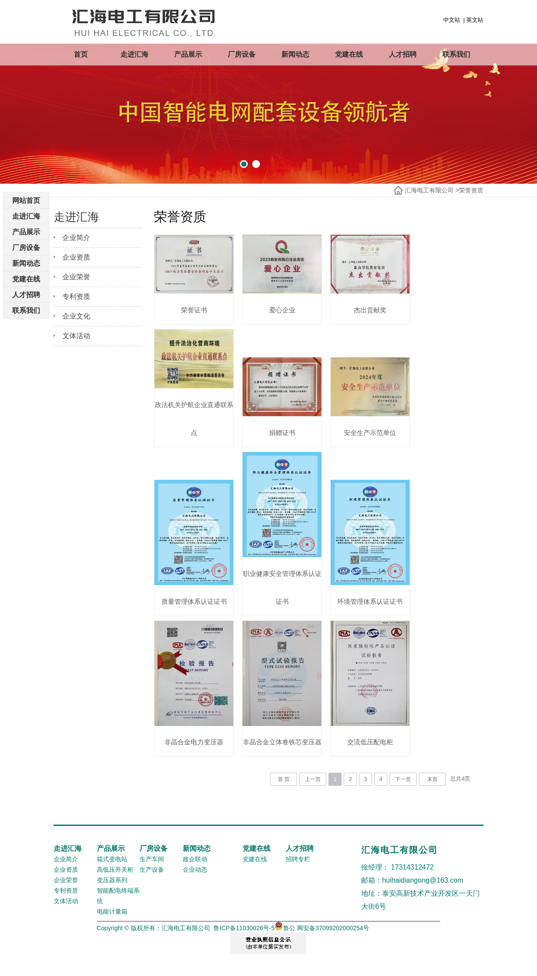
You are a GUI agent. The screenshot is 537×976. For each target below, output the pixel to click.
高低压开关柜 (115, 882)
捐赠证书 (276, 427)
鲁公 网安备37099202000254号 (321, 940)
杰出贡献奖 (361, 307)
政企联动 (195, 871)
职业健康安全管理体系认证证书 (276, 577)
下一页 (403, 792)
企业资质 (76, 257)
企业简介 (76, 237)
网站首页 (26, 200)
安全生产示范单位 (361, 427)
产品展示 (188, 54)
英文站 (474, 20)
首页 (81, 54)
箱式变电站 (112, 871)
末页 (432, 792)
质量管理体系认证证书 (192, 591)
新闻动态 (295, 54)
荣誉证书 (192, 307)
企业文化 (76, 316)
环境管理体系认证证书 (360, 591)
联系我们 (456, 54)
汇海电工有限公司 (429, 190)
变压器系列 (112, 892)
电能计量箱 (112, 924)
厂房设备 (242, 54)
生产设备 (152, 882)
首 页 (284, 792)
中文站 (451, 20)
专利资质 (76, 296)
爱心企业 (276, 307)
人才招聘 (403, 54)
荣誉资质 (471, 190)
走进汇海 (134, 54)
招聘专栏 (298, 871)
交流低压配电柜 (361, 754)
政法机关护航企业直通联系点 (192, 413)
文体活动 (76, 335)
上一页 (313, 792)
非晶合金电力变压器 (192, 754)
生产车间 (152, 871)
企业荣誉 (76, 277)
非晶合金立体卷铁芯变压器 (276, 740)
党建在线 (349, 54)
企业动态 (195, 882)
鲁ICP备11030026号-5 (243, 940)
